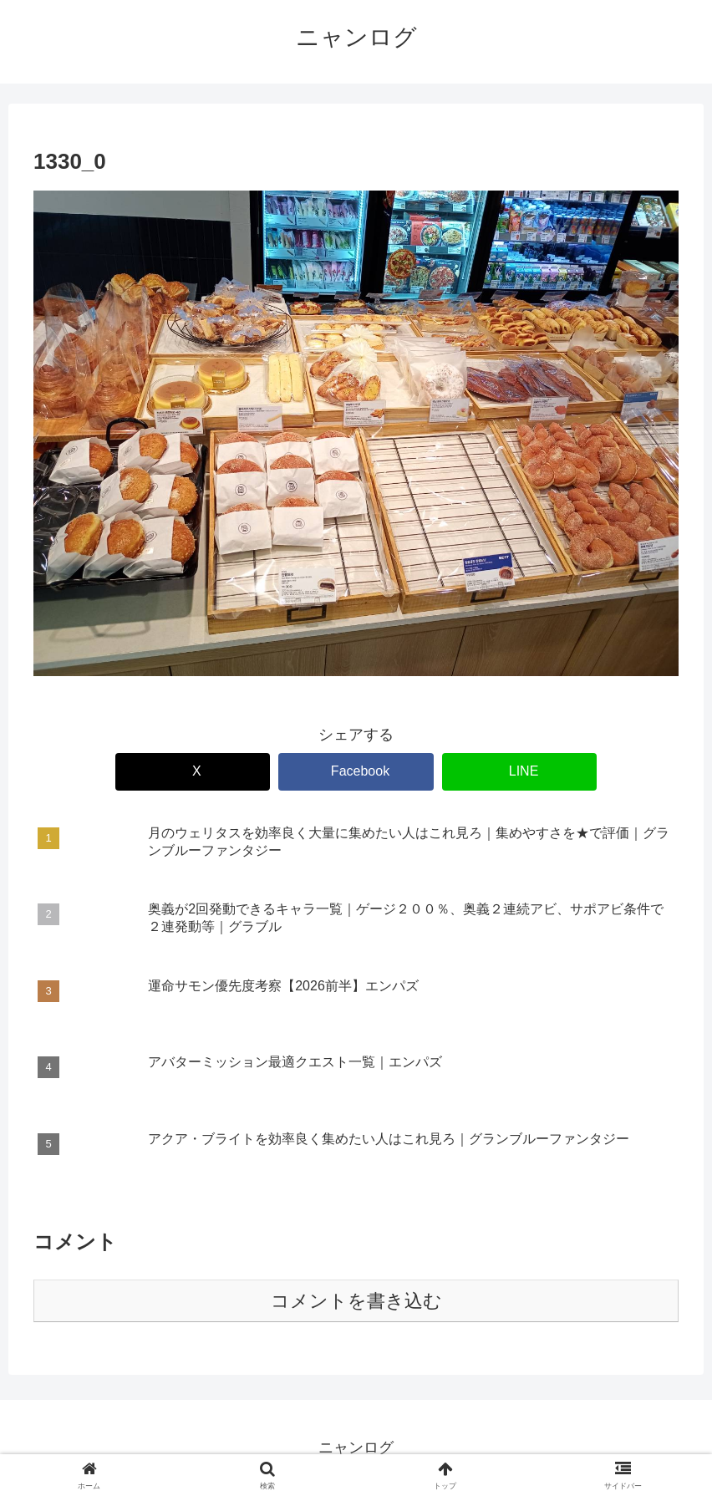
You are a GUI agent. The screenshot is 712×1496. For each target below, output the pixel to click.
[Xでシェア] (192, 772)
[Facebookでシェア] (355, 772)
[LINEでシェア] (519, 772)
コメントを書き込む (356, 1300)
